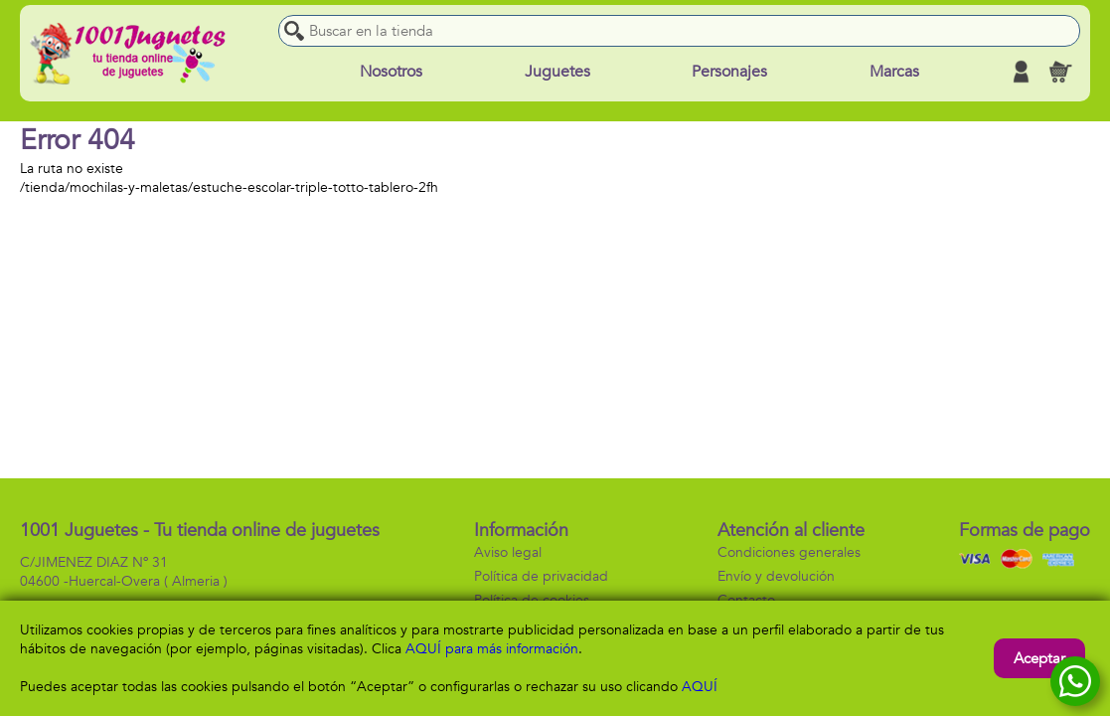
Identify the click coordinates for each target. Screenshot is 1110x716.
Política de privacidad (541, 576)
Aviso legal (508, 552)
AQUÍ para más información (491, 648)
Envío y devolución (776, 576)
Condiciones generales (789, 552)
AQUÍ (699, 686)
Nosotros (391, 72)
